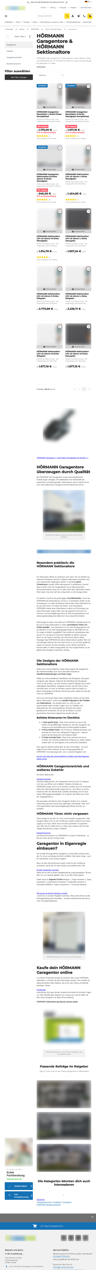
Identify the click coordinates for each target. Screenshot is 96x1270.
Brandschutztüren (43, 833)
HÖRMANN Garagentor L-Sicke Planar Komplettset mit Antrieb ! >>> (62, 457)
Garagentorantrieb (44, 779)
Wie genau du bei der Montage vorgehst (52, 893)
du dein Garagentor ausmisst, (48, 870)
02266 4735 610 (61, 1256)
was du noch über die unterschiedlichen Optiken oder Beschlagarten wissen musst (63, 757)
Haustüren (41, 1199)
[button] (67, 16)
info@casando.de (63, 1267)
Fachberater (41, 989)
